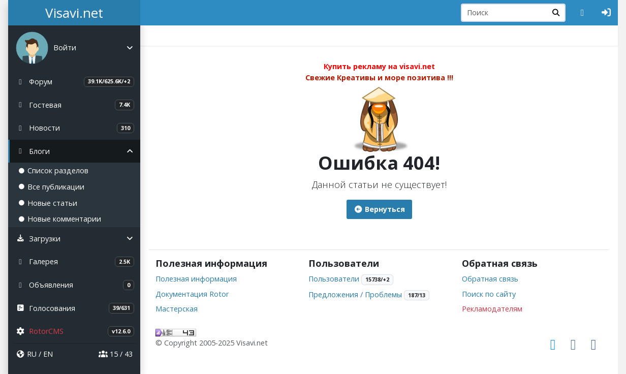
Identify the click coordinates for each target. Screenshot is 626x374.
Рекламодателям (492, 309)
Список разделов (53, 170)
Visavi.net (74, 13)
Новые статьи (47, 203)
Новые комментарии (59, 219)
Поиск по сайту (489, 294)
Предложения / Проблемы (355, 294)
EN (48, 354)
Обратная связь (490, 279)
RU (32, 354)
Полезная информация (196, 279)
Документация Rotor (192, 294)
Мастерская (176, 309)
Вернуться (379, 209)
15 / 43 (116, 354)
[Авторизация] (606, 12)
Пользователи (333, 279)
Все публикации (51, 187)
